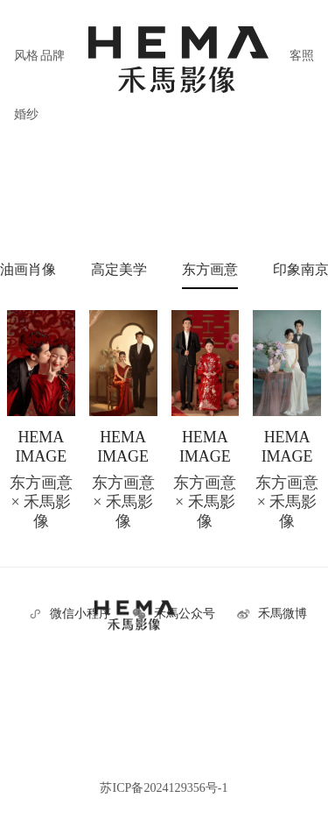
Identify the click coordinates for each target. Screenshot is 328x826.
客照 (302, 55)
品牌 (52, 55)
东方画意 (210, 269)
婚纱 (26, 114)
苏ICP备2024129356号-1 (163, 787)
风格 (26, 55)
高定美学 (119, 269)
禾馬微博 (282, 613)
